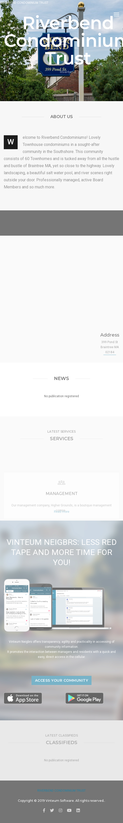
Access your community (61, 680)
